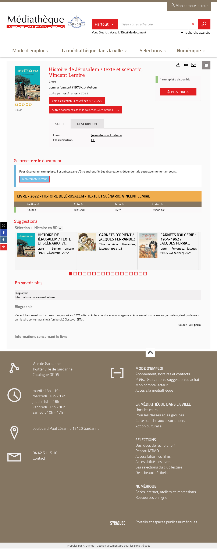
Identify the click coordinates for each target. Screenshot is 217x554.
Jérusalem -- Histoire (106, 135)
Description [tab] (87, 123)
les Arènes (70, 93)
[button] (30, 51)
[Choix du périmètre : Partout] (105, 24)
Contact (39, 458)
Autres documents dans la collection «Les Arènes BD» (85, 110)
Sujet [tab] (59, 123)
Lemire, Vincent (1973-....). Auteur (73, 87)
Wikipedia (195, 325)
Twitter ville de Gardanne (52, 369)
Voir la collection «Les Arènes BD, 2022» (77, 101)
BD (93, 140)
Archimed (88, 545)
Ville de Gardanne (47, 363)
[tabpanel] (101, 137)
